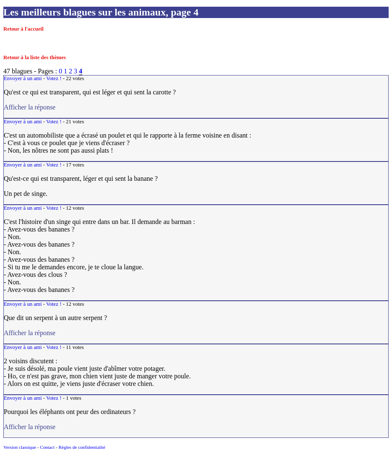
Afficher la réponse (52, 107)
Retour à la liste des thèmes (34, 57)
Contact (47, 447)
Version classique (19, 447)
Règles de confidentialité (81, 447)
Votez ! (53, 78)
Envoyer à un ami (23, 78)
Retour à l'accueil (23, 29)
